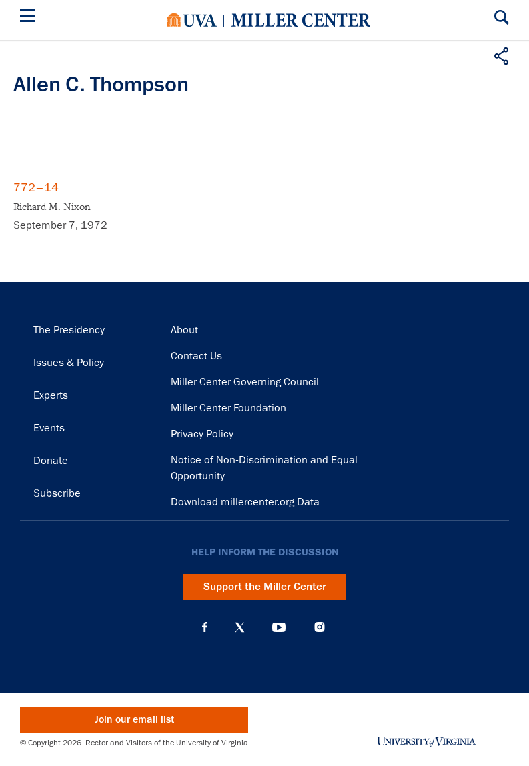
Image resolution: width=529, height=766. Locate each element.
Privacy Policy (202, 434)
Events (49, 428)
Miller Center (300, 20)
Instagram (320, 627)
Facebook (204, 627)
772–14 (36, 187)
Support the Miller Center (264, 586)
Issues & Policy (68, 362)
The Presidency (69, 330)
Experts (50, 395)
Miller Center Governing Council (245, 382)
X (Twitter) (239, 627)
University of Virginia (192, 20)
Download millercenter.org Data (245, 502)
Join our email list (134, 719)
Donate (50, 460)
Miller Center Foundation (228, 408)
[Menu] (30, 17)
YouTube (279, 627)
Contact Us (196, 356)
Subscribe (57, 493)
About (184, 330)
